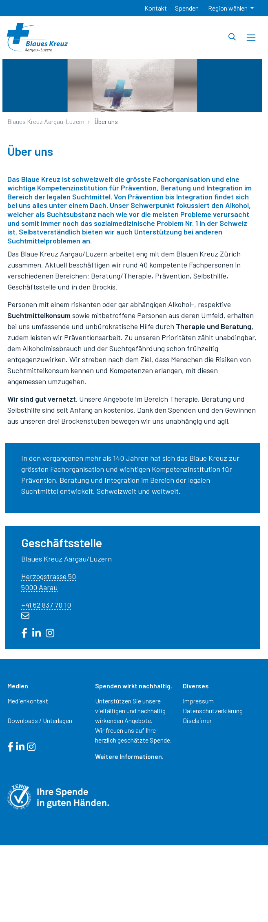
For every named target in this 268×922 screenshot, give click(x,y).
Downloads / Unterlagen (39, 720)
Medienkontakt (27, 701)
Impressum (198, 701)
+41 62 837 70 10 (46, 604)
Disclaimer (197, 720)
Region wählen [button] (228, 8)
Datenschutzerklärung (213, 710)
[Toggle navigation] (251, 38)
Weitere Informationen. (129, 756)
